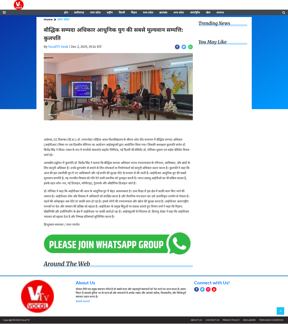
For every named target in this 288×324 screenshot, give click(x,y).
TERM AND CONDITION (271, 320)
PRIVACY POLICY (230, 320)
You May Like (212, 42)
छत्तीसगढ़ (79, 12)
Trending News (214, 24)
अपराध (220, 12)
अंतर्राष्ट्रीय (195, 12)
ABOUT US (195, 320)
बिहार (134, 12)
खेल (208, 12)
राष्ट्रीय (110, 12)
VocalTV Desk (58, 47)
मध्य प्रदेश (148, 12)
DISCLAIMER (249, 320)
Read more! (83, 301)
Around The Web (67, 264)
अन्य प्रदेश (178, 12)
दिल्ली (122, 12)
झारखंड (163, 12)
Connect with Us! (212, 283)
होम (66, 12)
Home (48, 20)
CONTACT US (212, 320)
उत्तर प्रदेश (95, 12)
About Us (85, 283)
